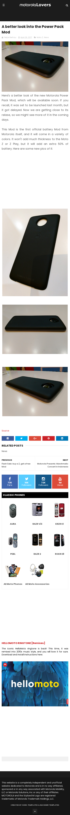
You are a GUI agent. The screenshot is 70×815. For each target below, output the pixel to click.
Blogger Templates (49, 805)
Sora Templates (30, 805)
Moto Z (40, 37)
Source (5, 430)
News (46, 37)
